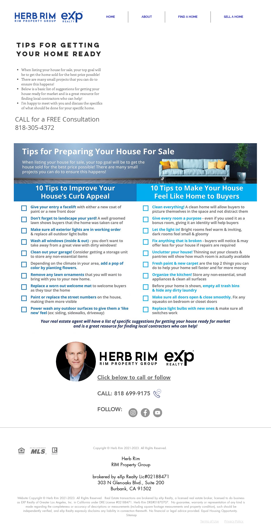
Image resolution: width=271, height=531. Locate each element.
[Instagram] (133, 412)
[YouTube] (157, 412)
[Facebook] (145, 412)
